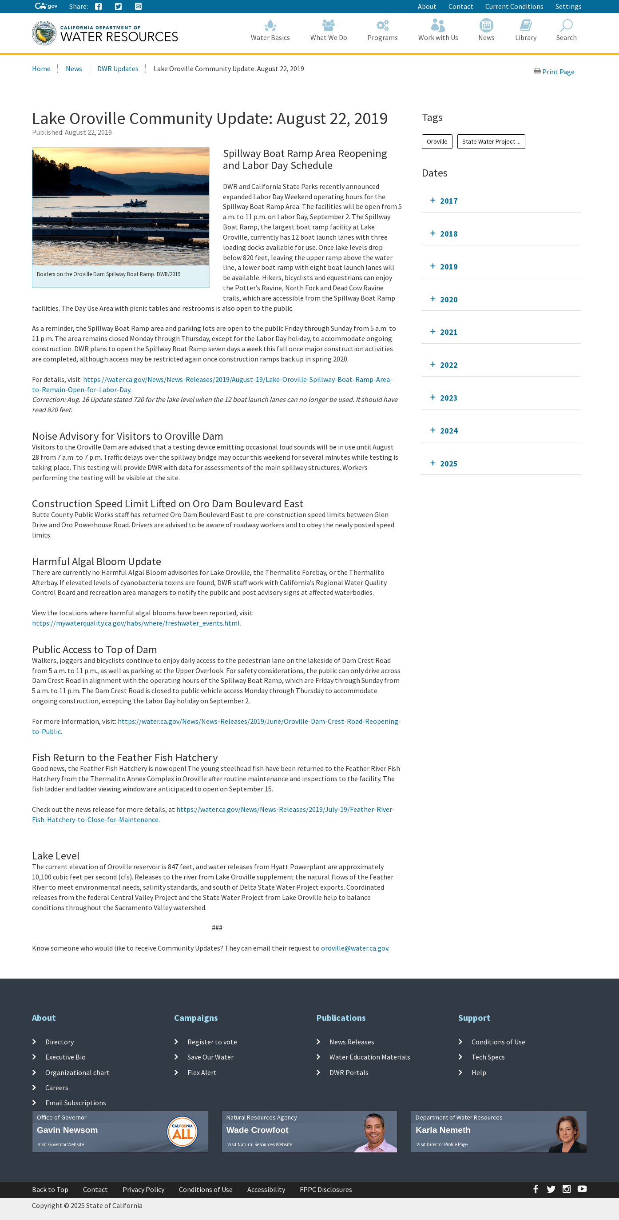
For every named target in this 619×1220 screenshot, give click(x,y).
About (427, 6)
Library (526, 30)
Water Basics (271, 30)
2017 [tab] (449, 201)
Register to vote (212, 1041)
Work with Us (438, 30)
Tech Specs (488, 1056)
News (486, 30)
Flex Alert (202, 1072)
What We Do (328, 30)
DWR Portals (349, 1072)
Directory (59, 1041)
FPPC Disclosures (326, 1189)
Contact (460, 6)
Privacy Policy (143, 1189)
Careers (56, 1087)
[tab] (501, 200)
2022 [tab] (449, 365)
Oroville (437, 141)
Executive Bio (65, 1056)
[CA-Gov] (46, 6)
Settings (569, 6)
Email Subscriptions (75, 1102)
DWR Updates (118, 68)
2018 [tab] (449, 234)
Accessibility (266, 1189)
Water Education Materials (369, 1056)
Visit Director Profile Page (442, 1144)
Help (479, 1072)
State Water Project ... (491, 141)
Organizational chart (77, 1072)
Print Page (554, 71)
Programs (383, 30)
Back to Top (50, 1189)
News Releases (351, 1041)
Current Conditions (514, 6)
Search (567, 30)
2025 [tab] (449, 463)
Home (41, 68)
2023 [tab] (449, 398)
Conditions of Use (498, 1041)
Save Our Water (210, 1056)
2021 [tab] (449, 332)
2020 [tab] (449, 299)
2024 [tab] (449, 430)
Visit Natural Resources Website (259, 1144)
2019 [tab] (449, 266)
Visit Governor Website (61, 1144)
